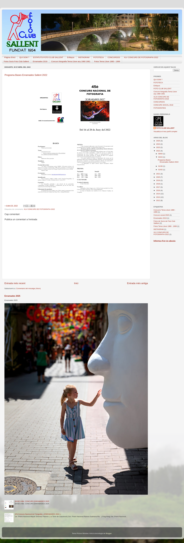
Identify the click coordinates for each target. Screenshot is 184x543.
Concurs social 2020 (161, 215)
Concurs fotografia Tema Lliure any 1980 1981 (70, 61)
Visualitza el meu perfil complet (165, 131)
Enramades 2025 (12, 296)
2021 (158, 174)
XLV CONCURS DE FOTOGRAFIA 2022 (141, 57)
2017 (158, 187)
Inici (76, 283)
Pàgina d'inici (9, 57)
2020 (158, 177)
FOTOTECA (98, 57)
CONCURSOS (114, 57)
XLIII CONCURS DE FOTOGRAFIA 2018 (161, 98)
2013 (158, 197)
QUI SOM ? (24, 57)
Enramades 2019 (40, 61)
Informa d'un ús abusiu (164, 241)
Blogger (109, 533)
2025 (158, 141)
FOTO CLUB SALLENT (162, 89)
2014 (158, 194)
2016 (158, 190)
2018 (158, 184)
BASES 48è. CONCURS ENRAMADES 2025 (32, 501)
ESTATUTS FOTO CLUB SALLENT (48, 57)
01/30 (160, 166)
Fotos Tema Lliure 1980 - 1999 (107, 61)
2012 (158, 200)
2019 (158, 180)
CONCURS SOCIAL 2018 (163, 105)
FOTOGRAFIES (160, 108)
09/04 (160, 154)
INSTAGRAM (83, 57)
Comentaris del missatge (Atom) (28, 288)
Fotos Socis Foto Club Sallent (16, 61)
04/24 (160, 157)
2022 (158, 151)
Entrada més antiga (137, 283)
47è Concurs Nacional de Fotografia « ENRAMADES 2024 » (38, 514)
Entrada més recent (14, 283)
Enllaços (70, 57)
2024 (158, 144)
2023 (158, 147)
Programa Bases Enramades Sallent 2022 (168, 161)
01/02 (160, 170)
